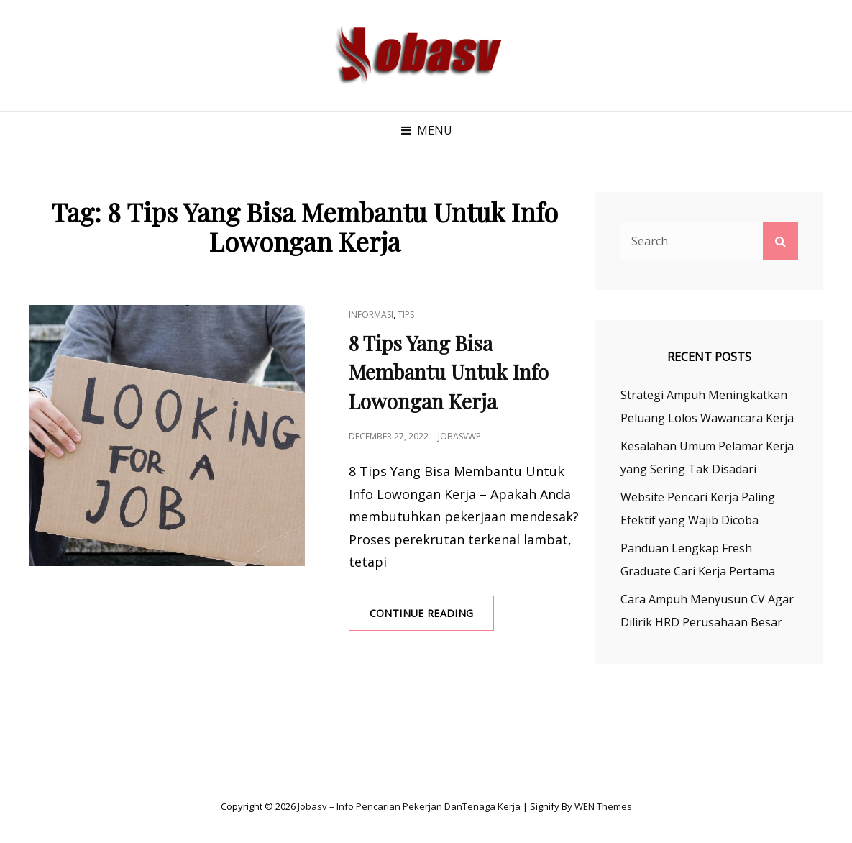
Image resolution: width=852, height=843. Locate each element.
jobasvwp (459, 436)
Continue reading (432, 618)
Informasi (371, 315)
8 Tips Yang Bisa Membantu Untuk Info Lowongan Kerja (449, 372)
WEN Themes (603, 806)
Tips (406, 315)
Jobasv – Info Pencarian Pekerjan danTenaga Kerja (409, 806)
